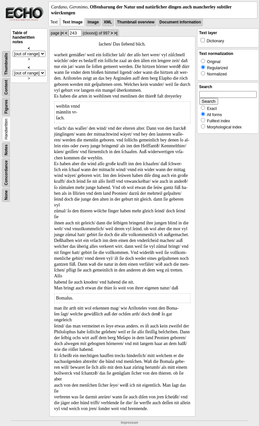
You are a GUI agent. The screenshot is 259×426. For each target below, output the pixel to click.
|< (62, 33)
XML (108, 22)
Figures (6, 107)
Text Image (73, 22)
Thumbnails (6, 64)
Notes (6, 150)
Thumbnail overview (135, 22)
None (6, 195)
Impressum (129, 422)
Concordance (6, 172)
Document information (180, 22)
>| (115, 33)
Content (6, 87)
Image (93, 22)
